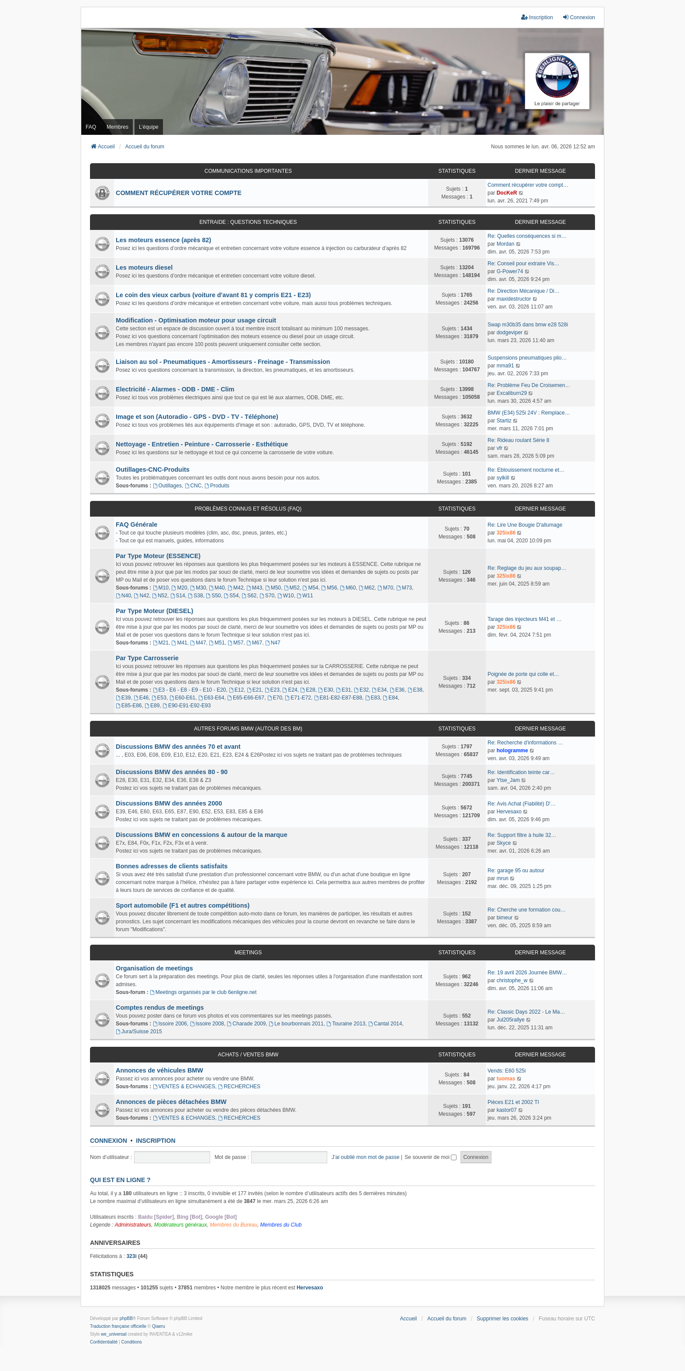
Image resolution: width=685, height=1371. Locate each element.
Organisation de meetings (154, 968)
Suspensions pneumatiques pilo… (527, 358)
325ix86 (506, 533)
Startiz (504, 421)
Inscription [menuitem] (537, 17)
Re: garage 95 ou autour (516, 870)
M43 (254, 588)
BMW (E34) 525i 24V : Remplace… (529, 413)
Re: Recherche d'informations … (525, 743)
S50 (213, 596)
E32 (361, 690)
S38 (195, 596)
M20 (179, 588)
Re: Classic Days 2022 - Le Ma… (526, 1012)
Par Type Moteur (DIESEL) (154, 610)
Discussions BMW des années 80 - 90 (172, 771)
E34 (379, 690)
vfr (499, 448)
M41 (179, 643)
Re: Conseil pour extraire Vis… (524, 263)
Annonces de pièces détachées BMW (171, 1101)
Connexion (108, 1140)
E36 (397, 690)
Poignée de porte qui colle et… (523, 674)
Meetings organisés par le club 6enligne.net (203, 992)
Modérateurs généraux (180, 1225)
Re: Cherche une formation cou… (527, 910)
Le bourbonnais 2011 (296, 1024)
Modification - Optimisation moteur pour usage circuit (196, 320)
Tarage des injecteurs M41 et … (524, 619)
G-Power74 (510, 271)
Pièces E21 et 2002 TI (513, 1102)
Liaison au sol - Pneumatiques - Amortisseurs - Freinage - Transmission (223, 361)
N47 (272, 643)
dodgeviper (509, 332)
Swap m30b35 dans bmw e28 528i (528, 325)
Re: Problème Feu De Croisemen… (529, 385)
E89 (152, 706)
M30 (198, 588)
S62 (249, 596)
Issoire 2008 (207, 1024)
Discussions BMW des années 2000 (169, 803)
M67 (254, 643)
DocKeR (507, 193)
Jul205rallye (511, 1020)
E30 (325, 690)
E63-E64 (211, 698)
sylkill (503, 478)
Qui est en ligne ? (120, 1179)
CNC (193, 486)
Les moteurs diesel (144, 267)
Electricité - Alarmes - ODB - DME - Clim (175, 389)
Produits (216, 486)
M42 (235, 588)
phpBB (126, 1318)
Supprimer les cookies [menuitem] (502, 1319)
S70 (266, 596)
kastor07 (507, 1110)
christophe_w (512, 980)
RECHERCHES (239, 1086)
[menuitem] (104, 1342)
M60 (348, 588)
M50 (273, 588)
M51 (217, 643)
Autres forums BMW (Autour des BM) (248, 729)
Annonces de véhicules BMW (159, 1070)
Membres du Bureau (233, 1225)
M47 (198, 643)
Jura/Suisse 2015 (139, 1031)
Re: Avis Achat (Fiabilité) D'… (522, 804)
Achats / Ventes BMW (248, 1055)
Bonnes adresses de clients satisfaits (172, 866)
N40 (123, 596)
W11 (305, 596)
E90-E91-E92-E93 (187, 706)
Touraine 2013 (345, 1024)
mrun (503, 878)
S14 (177, 596)
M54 (310, 588)
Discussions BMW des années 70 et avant (178, 746)
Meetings (248, 952)
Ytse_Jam (508, 780)
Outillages (167, 486)
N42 (141, 596)
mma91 (505, 366)
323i (131, 1256)
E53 (159, 698)
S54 (231, 596)
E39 (123, 698)
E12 (236, 690)
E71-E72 (298, 698)
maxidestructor (514, 299)
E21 (254, 690)
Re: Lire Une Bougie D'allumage (525, 525)
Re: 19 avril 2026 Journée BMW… (527, 973)
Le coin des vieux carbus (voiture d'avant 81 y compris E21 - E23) (213, 294)
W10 (285, 596)
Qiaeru (158, 1326)
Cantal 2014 (385, 1024)
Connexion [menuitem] (578, 17)
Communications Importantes (248, 171)
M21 (161, 643)
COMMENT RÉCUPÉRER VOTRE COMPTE (179, 192)
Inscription (155, 1140)
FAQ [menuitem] (91, 127)
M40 (217, 588)
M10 (161, 588)
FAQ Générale (136, 524)
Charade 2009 (246, 1024)
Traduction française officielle (118, 1326)
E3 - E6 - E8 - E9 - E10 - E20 (189, 690)
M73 (404, 588)
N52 (159, 596)
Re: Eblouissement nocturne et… (526, 470)
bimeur (505, 918)
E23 (272, 690)
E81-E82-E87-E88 (338, 698)
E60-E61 (183, 698)
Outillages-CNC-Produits (153, 469)
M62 (366, 588)
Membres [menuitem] (117, 127)
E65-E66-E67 (245, 698)
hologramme (512, 750)
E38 (415, 690)
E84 (390, 698)
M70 (385, 588)
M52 (292, 588)
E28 (307, 690)
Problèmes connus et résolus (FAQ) (248, 509)
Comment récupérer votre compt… (528, 185)
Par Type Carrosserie (147, 658)
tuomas (506, 1079)
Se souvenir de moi (431, 1157)
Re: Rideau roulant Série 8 (518, 440)
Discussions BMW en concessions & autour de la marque (201, 834)
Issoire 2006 (170, 1024)
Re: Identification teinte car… (521, 772)
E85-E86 (129, 706)
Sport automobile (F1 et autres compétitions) (182, 905)
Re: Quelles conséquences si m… (527, 236)
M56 (329, 588)
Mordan (506, 244)
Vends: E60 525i (507, 1071)
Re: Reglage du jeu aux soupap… (527, 568)
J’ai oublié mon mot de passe (365, 1157)
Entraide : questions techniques (248, 222)
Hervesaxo (509, 812)
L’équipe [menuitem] (149, 127)
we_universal (113, 1334)
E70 (274, 698)
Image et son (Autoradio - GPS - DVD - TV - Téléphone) (197, 416)
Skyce (504, 843)
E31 (343, 690)
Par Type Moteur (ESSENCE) (158, 555)
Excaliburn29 (512, 393)
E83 (372, 698)
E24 (290, 690)
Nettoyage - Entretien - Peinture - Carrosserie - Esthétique (202, 444)
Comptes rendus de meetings (160, 1007)
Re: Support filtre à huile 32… (522, 835)
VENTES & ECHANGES (184, 1086)
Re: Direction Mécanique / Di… (524, 291)
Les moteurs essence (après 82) (163, 239)
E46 (141, 698)
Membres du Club (281, 1225)
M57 (235, 643)
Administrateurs (133, 1225)
